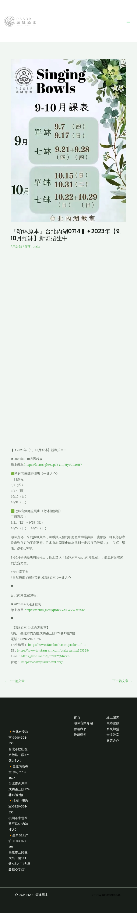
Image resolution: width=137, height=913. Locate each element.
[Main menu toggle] (128, 21)
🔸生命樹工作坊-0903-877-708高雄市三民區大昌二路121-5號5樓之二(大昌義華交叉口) (19, 852)
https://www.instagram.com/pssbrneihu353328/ (53, 650)
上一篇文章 (15, 681)
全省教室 (112, 734)
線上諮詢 (112, 717)
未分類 (17, 246)
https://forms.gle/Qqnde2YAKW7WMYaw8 (55, 610)
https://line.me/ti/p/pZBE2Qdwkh (45, 656)
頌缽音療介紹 (83, 723)
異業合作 (112, 740)
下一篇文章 (122, 681)
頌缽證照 (112, 723)
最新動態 (80, 734)
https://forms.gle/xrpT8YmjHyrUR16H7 (53, 464)
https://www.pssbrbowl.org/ (42, 662)
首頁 (77, 717)
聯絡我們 (80, 729)
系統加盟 (112, 729)
